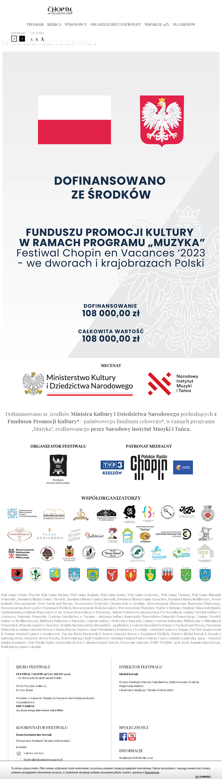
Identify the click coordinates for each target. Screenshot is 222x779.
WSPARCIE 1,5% (157, 24)
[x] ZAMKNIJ (203, 776)
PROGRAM (35, 24)
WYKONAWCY (76, 24)
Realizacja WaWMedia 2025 (136, 758)
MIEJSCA (54, 24)
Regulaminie (152, 772)
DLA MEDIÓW (184, 24)
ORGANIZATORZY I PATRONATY (115, 24)
